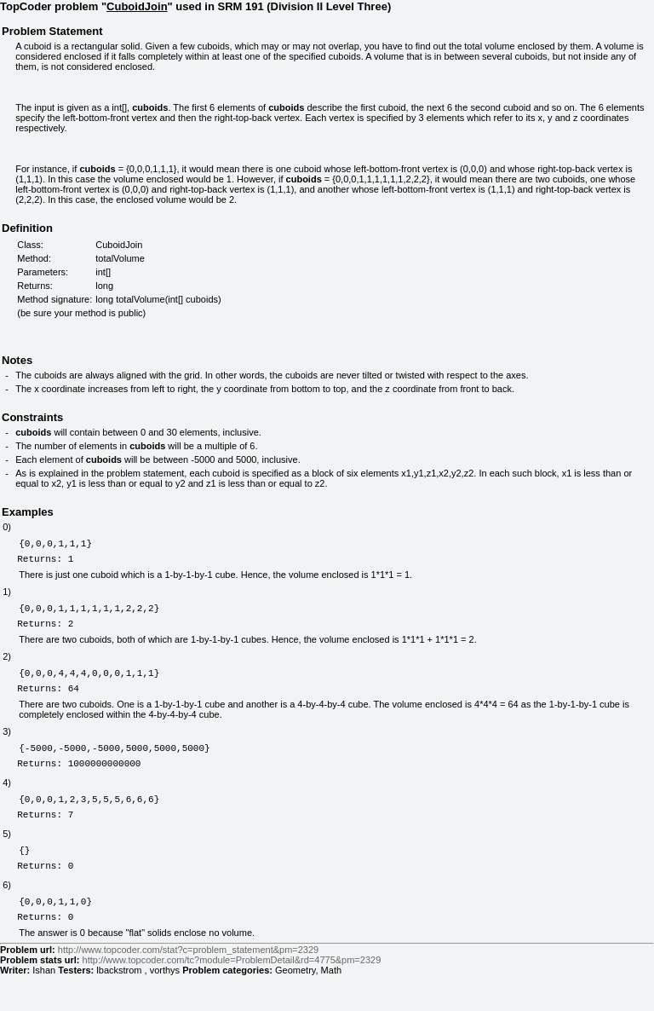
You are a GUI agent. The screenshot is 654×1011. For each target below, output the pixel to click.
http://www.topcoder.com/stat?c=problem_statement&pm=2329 (188, 985)
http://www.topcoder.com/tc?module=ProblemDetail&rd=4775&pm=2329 (232, 996)
